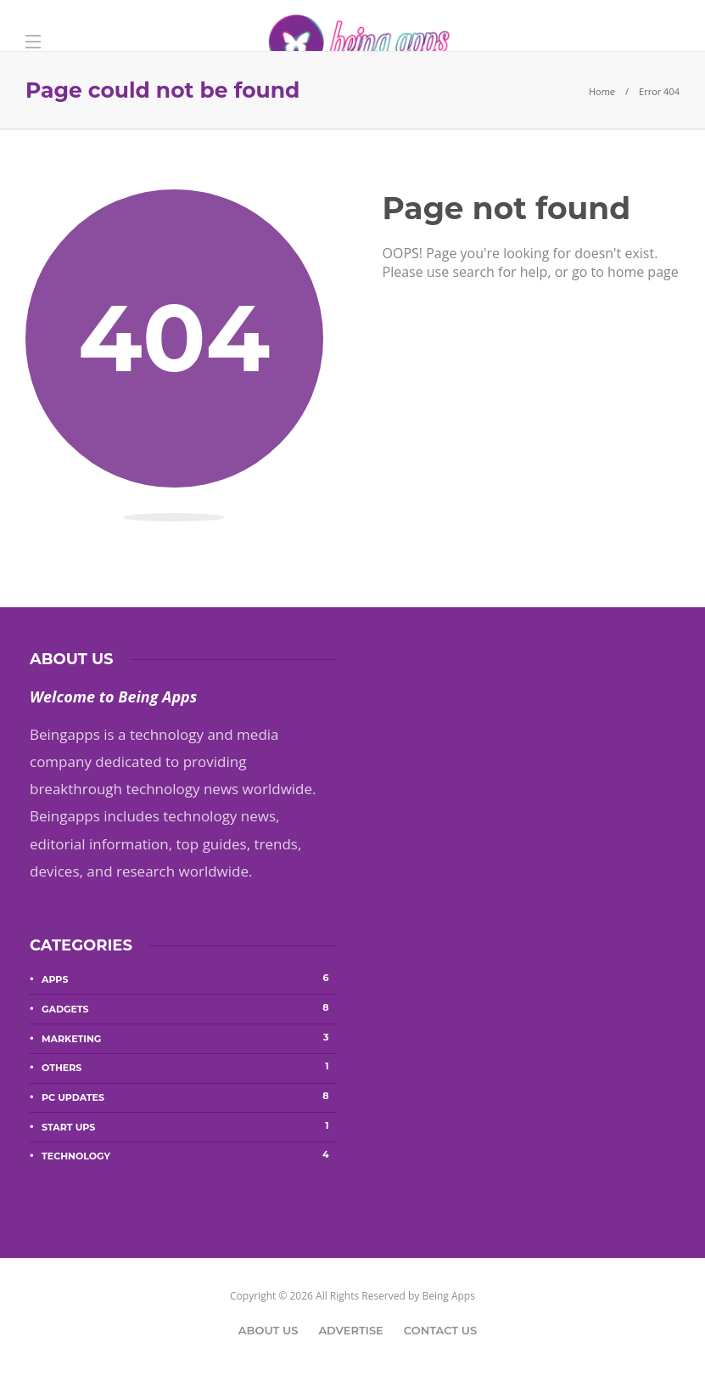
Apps (189, 978)
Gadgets (189, 1008)
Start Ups (189, 1126)
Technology (189, 1155)
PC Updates (189, 1096)
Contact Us (440, 1330)
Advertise (350, 1330)
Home (602, 91)
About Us (268, 1330)
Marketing (189, 1038)
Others (189, 1067)
